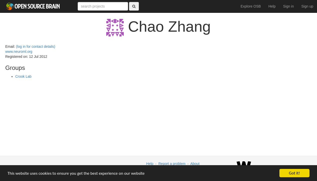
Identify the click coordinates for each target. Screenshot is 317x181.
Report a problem (171, 164)
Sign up (307, 6)
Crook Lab (23, 76)
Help (272, 6)
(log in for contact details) (35, 46)
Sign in (288, 6)
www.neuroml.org (18, 52)
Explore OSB (251, 6)
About (194, 164)
